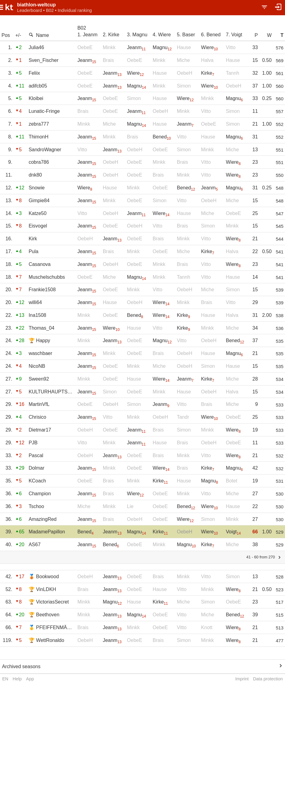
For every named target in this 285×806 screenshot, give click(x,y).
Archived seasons (21, 666)
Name (39, 35)
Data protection (268, 678)
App (30, 678)
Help (17, 678)
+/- (18, 35)
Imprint (242, 678)
